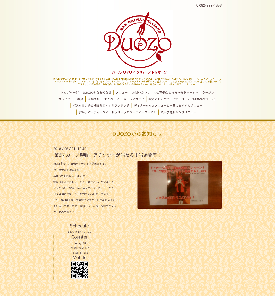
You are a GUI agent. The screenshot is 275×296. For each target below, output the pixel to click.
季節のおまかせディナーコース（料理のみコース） (182, 99)
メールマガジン (133, 99)
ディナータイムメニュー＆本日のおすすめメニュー (168, 105)
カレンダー (65, 99)
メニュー (122, 92)
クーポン (208, 92)
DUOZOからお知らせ (97, 92)
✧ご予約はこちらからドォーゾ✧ (176, 92)
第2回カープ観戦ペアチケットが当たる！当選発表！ (108, 155)
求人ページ (111, 99)
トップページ (70, 92)
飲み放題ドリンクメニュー (178, 112)
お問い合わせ (141, 92)
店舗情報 (94, 99)
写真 (80, 99)
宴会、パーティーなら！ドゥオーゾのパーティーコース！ (117, 112)
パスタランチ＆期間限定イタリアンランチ (101, 105)
